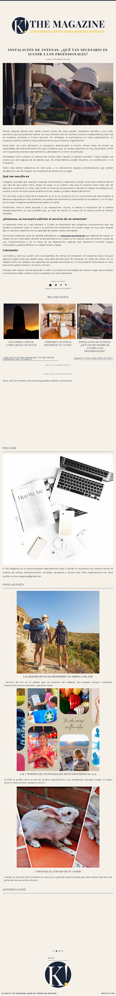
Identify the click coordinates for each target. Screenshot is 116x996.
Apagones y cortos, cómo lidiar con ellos (21, 343)
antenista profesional (73, 235)
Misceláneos (65, 288)
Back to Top (108, 993)
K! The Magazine (17, 993)
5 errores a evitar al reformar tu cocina (58, 343)
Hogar (55, 288)
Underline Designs (46, 993)
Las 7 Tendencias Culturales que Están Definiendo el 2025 (58, 773)
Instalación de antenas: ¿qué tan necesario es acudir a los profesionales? (95, 346)
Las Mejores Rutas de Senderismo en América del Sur (58, 676)
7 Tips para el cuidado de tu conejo (58, 871)
